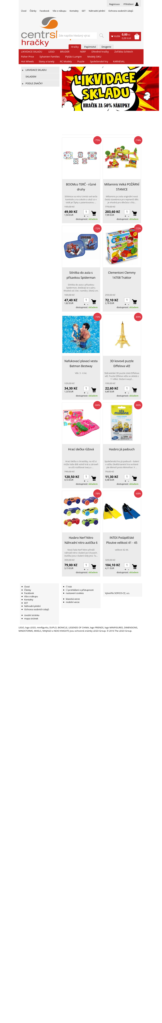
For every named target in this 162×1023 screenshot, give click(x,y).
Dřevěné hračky (100, 51)
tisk (70, 586)
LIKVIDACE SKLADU (31, 51)
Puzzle (80, 61)
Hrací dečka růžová (81, 449)
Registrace (114, 4)
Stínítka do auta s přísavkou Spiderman (81, 275)
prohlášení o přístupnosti (81, 589)
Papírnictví (90, 46)
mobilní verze (73, 602)
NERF (83, 51)
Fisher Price (27, 56)
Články (33, 10)
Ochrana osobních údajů (120, 10)
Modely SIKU (94, 56)
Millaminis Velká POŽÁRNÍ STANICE (121, 186)
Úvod (23, 10)
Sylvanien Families (49, 56)
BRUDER (64, 51)
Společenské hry (99, 61)
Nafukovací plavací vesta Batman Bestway (81, 363)
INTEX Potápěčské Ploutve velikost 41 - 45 (121, 540)
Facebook (44, 10)
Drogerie (106, 46)
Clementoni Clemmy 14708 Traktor (122, 275)
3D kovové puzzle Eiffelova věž (122, 363)
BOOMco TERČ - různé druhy (81, 186)
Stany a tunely (46, 61)
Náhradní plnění (97, 10)
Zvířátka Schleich (123, 51)
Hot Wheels (27, 61)
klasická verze (73, 598)
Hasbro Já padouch (122, 449)
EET (84, 10)
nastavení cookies (75, 593)
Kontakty (74, 10)
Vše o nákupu (59, 10)
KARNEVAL (119, 61)
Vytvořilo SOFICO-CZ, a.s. (117, 593)
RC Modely (66, 61)
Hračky (75, 46)
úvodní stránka (31, 615)
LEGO (51, 51)
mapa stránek (31, 618)
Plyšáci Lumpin (73, 56)
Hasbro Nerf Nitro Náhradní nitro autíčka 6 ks (81, 540)
